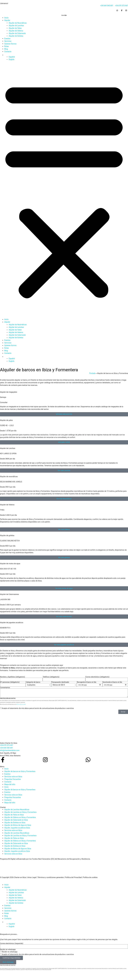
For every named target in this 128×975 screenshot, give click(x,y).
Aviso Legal (31, 877)
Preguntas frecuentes (12, 779)
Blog (6, 49)
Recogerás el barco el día (86, 682)
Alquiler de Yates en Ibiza (14, 815)
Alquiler (7, 20)
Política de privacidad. (21, 704)
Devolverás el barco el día (112, 682)
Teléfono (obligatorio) (51, 677)
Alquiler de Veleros (16, 31)
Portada (92, 373)
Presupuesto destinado (60, 682)
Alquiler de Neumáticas (18, 23)
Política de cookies (90, 877)
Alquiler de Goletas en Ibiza (14, 822)
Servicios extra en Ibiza (13, 777)
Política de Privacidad (73, 877)
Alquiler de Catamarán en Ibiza (16, 820)
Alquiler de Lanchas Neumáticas (16, 809)
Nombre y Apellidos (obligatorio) (12, 677)
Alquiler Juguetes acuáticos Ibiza (17, 828)
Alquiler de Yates (15, 28)
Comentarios (5, 687)
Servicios (7, 41)
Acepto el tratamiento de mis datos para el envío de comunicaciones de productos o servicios (38, 708)
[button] (64, 189)
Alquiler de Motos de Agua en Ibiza (17, 825)
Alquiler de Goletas (16, 36)
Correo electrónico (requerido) (11, 943)
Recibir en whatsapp (8, 949)
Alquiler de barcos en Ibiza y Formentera (19, 771)
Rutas (6, 46)
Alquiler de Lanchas (16, 25)
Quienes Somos (10, 44)
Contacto (7, 52)
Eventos (7, 39)
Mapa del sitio (9, 784)
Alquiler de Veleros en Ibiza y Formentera (20, 817)
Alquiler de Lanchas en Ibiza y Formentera (20, 812)
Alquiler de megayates (8, 392)
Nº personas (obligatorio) (10, 682)
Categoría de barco (33, 682)
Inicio (6, 18)
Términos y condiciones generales (51, 877)
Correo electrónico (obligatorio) (97, 677)
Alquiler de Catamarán (17, 33)
